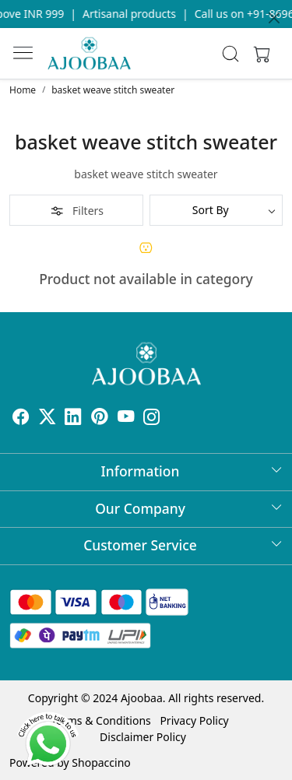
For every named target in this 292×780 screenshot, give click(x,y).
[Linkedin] (73, 418)
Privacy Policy (194, 720)
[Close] (274, 18)
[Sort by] (216, 210)
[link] (230, 54)
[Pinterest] (99, 418)
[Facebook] (21, 418)
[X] (47, 418)
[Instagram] (152, 418)
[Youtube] (126, 418)
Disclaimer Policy (143, 736)
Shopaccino (101, 762)
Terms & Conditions (101, 720)
